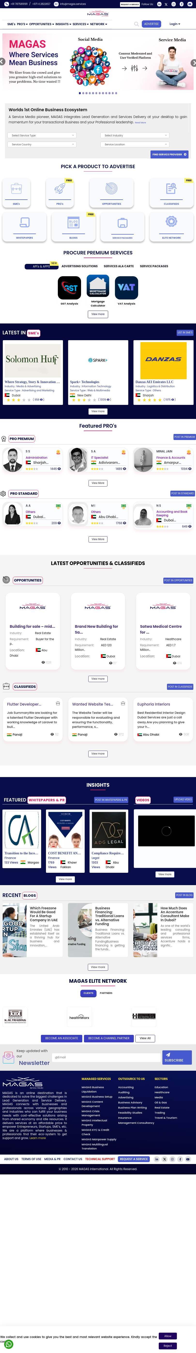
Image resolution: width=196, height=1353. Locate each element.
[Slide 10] (113, 93)
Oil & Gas (161, 1102)
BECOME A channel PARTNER (108, 1038)
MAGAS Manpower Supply (99, 1139)
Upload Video (183, 799)
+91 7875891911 (16, 4)
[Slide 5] (96, 93)
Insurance (125, 1118)
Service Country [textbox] (21, 144)
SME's (11, 24)
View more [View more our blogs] (98, 314)
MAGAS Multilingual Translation (95, 1146)
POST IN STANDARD (182, 493)
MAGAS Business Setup (97, 1097)
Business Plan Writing (132, 1107)
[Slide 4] (93, 93)
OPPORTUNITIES (40, 24)
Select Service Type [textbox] (24, 135)
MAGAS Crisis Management (91, 1113)
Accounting (126, 1087)
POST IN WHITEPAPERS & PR (111, 800)
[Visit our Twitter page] (166, 4)
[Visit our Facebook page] (181, 4)
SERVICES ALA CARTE (119, 266)
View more (98, 411)
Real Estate (162, 1107)
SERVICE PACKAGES (154, 266)
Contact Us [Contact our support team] (73, 1159)
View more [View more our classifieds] (98, 753)
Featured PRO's (98, 425)
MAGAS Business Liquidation (93, 1089)
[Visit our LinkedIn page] (159, 4)
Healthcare (162, 1092)
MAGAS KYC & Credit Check (95, 1132)
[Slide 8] (106, 93)
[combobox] (42, 135)
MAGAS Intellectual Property (94, 1122)
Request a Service (130, 4)
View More (98, 483)
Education (161, 1087)
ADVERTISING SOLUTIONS (80, 266)
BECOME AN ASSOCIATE (61, 1038)
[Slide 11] (116, 93)
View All (145, 1038)
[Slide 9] (109, 93)
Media (159, 1097)
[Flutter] (33, 719)
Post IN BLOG (184, 895)
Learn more (38, 1138)
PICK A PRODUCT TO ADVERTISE (98, 166)
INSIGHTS (61, 24)
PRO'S (21, 24)
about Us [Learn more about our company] (11, 1159)
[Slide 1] (83, 93)
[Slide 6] (100, 93)
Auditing (123, 1092)
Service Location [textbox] (115, 144)
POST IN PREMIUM (184, 437)
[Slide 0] (80, 93)
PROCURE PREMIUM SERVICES (97, 252)
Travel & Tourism (166, 1118)
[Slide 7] (103, 93)
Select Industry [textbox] (114, 135)
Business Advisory (130, 1102)
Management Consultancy (136, 1123)
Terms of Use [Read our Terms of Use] (31, 1159)
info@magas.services (71, 4)
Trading (160, 1113)
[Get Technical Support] (100, 1159)
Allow (167, 1336)
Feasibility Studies (130, 1113)
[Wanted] (98, 719)
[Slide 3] (90, 93)
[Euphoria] (163, 719)
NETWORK (97, 24)
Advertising (125, 1097)
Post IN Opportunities (178, 580)
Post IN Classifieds (180, 686)
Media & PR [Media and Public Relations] (52, 1159)
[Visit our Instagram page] (173, 4)
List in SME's (185, 332)
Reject (168, 1346)
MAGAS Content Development (92, 1104)
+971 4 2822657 (42, 4)
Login (173, 24)
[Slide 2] (86, 93)
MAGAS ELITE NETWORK (98, 981)
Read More (140, 122)
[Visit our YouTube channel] (189, 4)
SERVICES (79, 24)
